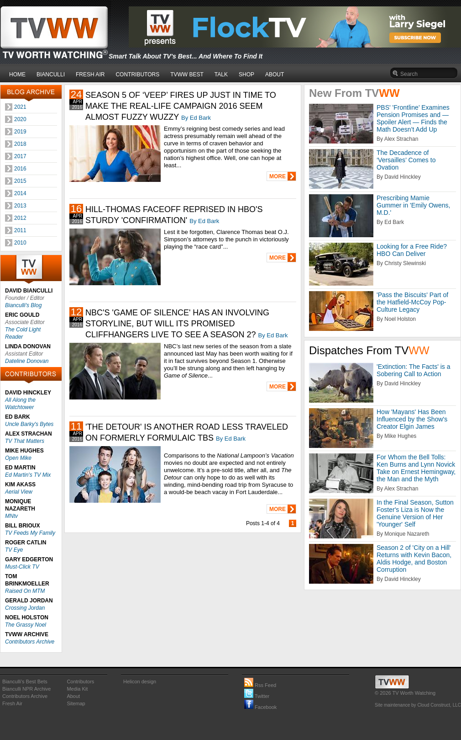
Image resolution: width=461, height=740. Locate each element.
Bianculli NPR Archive (26, 689)
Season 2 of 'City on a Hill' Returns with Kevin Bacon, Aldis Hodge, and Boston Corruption (414, 558)
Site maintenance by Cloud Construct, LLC (418, 705)
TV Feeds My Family (30, 533)
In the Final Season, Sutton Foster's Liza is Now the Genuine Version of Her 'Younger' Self (415, 513)
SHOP (246, 74)
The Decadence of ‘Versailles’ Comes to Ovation (406, 160)
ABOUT (274, 74)
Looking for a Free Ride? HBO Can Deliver (412, 250)
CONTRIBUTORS (137, 74)
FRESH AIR (90, 74)
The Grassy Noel (25, 625)
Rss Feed (260, 685)
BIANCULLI (51, 74)
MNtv (11, 516)
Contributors (80, 681)
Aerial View (18, 492)
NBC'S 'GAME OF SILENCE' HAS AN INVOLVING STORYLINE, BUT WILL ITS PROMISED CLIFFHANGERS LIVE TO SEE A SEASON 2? (177, 323)
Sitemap (76, 703)
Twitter (256, 696)
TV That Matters (24, 441)
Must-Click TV (22, 567)
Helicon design (139, 681)
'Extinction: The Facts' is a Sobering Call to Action (414, 370)
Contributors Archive (29, 642)
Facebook (260, 707)
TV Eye (14, 550)
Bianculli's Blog (23, 305)
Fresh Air (12, 703)
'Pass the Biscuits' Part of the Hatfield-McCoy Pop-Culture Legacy (412, 302)
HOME (17, 74)
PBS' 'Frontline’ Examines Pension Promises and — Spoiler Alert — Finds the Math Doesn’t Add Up (413, 118)
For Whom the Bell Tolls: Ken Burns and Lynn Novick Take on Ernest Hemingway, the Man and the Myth (416, 468)
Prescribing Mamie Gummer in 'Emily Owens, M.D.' (413, 205)
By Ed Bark (196, 117)
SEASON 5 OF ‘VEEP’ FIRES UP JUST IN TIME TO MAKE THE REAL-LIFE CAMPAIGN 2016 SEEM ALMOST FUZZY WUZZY (180, 106)
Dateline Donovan (26, 361)
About (73, 696)
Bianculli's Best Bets (24, 681)
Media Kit (77, 689)
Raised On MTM (25, 591)
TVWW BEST (187, 74)
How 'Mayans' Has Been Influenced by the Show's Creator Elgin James (412, 419)
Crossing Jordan (25, 608)
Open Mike (18, 458)
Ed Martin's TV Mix (28, 475)
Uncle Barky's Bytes (29, 424)
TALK (221, 74)
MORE (277, 176)
